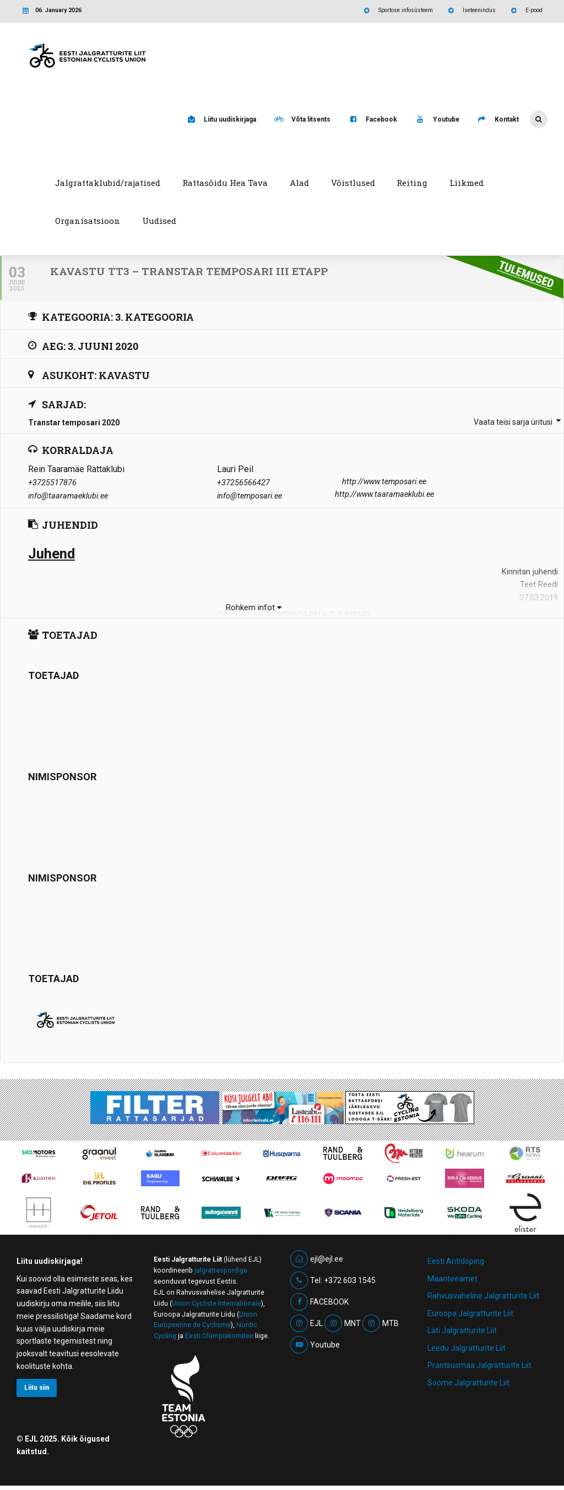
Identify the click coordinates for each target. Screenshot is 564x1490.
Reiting (412, 182)
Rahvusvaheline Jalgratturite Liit (483, 1295)
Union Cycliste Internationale (216, 1303)
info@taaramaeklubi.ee (68, 496)
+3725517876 (52, 482)
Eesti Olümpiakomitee (219, 1336)
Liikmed (466, 182)
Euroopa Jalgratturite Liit (470, 1313)
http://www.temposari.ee (384, 481)
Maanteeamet (452, 1278)
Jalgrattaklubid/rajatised (107, 182)
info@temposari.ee (249, 496)
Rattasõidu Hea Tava (225, 182)
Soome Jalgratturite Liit (468, 1382)
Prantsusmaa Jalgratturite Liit (479, 1365)
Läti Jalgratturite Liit (462, 1330)
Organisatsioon (87, 220)
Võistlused (353, 182)
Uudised (159, 220)
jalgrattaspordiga (220, 1270)
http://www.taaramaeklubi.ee (384, 494)
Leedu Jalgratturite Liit (466, 1348)
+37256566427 (243, 482)
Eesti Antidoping (455, 1261)
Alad (299, 182)
